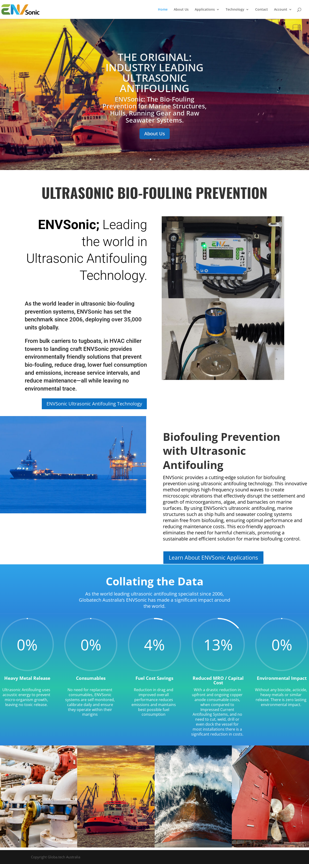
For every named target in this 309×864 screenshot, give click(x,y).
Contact (261, 10)
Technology (235, 10)
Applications (205, 10)
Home (163, 10)
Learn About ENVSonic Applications (213, 557)
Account (280, 10)
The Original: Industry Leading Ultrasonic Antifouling (154, 78)
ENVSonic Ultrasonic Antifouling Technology (94, 403)
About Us (181, 10)
